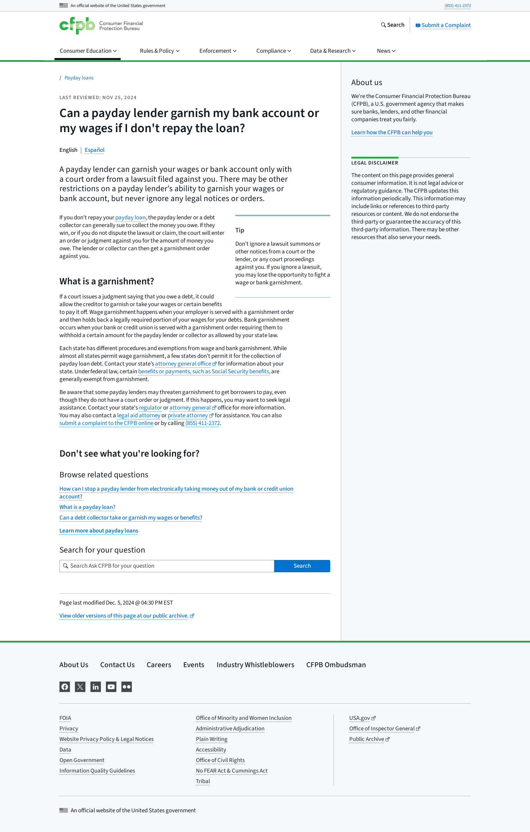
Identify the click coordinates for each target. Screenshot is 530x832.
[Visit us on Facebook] (64, 686)
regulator (150, 408)
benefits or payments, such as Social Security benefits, (204, 371)
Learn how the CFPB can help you (392, 132)
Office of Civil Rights (220, 760)
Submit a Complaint (443, 25)
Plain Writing (212, 739)
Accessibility (211, 750)
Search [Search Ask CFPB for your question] (302, 566)
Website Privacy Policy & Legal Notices (106, 739)
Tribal (203, 781)
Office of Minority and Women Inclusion (244, 718)
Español (94, 150)
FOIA (65, 718)
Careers (159, 664)
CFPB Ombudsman (336, 664)
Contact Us (117, 664)
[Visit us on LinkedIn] (95, 686)
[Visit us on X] (80, 686)
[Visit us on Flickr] (126, 686)
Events (193, 664)
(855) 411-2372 (458, 5)
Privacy (68, 728)
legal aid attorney (138, 415)
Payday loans (79, 78)
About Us (73, 664)
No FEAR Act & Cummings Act (232, 771)
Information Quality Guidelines (97, 771)
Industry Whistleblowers (255, 664)
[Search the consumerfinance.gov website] (392, 25)
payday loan (130, 217)
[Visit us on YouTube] (111, 686)
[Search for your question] (166, 566)
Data (65, 750)
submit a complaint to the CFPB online (106, 423)
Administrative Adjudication (230, 728)
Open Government (81, 760)
